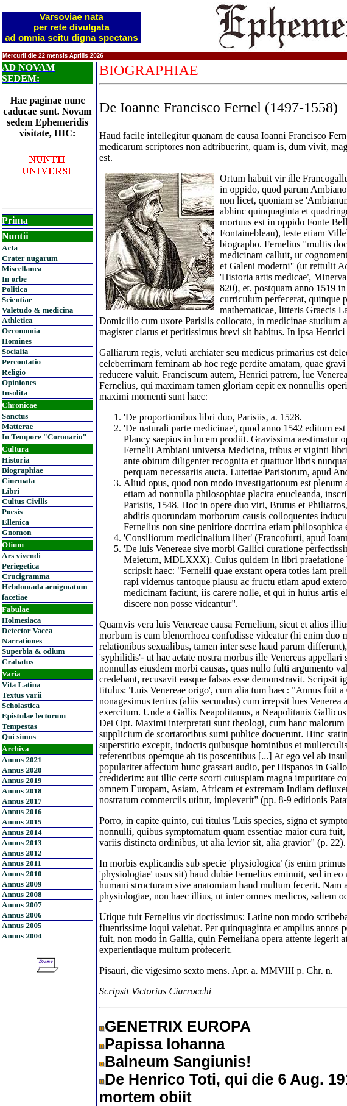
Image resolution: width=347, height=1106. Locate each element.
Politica (14, 289)
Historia (16, 459)
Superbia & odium (33, 651)
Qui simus (19, 736)
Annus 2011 (21, 863)
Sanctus (15, 415)
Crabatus (17, 661)
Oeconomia (21, 330)
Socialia (15, 351)
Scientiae (17, 299)
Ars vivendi (21, 555)
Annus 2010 (21, 873)
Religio (14, 372)
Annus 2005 (21, 925)
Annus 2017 (21, 801)
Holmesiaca (21, 620)
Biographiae (22, 470)
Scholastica (21, 705)
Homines (17, 341)
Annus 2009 (21, 883)
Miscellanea (22, 268)
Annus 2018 (21, 790)
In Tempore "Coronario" (44, 436)
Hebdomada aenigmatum (44, 586)
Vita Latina (21, 684)
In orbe (14, 278)
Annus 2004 (21, 935)
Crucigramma (26, 576)
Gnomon (16, 532)
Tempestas (19, 726)
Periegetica (20, 565)
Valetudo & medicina (37, 309)
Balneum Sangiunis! (178, 1061)
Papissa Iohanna (165, 1043)
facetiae (15, 596)
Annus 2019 (21, 780)
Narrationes (22, 640)
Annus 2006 (21, 915)
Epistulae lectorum (34, 715)
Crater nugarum (30, 258)
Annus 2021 (21, 759)
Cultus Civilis (25, 501)
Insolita (14, 392)
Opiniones (19, 382)
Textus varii (22, 695)
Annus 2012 (21, 852)
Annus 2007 (21, 904)
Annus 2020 (21, 770)
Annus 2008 (21, 894)
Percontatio (21, 361)
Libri (10, 490)
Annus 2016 (21, 811)
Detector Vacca (27, 630)
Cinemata (18, 480)
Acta (10, 247)
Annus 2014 (21, 832)
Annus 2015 (21, 821)
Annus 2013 (21, 842)
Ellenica (15, 521)
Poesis (12, 511)
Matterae (17, 426)
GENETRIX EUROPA (178, 1026)
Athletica (17, 320)
